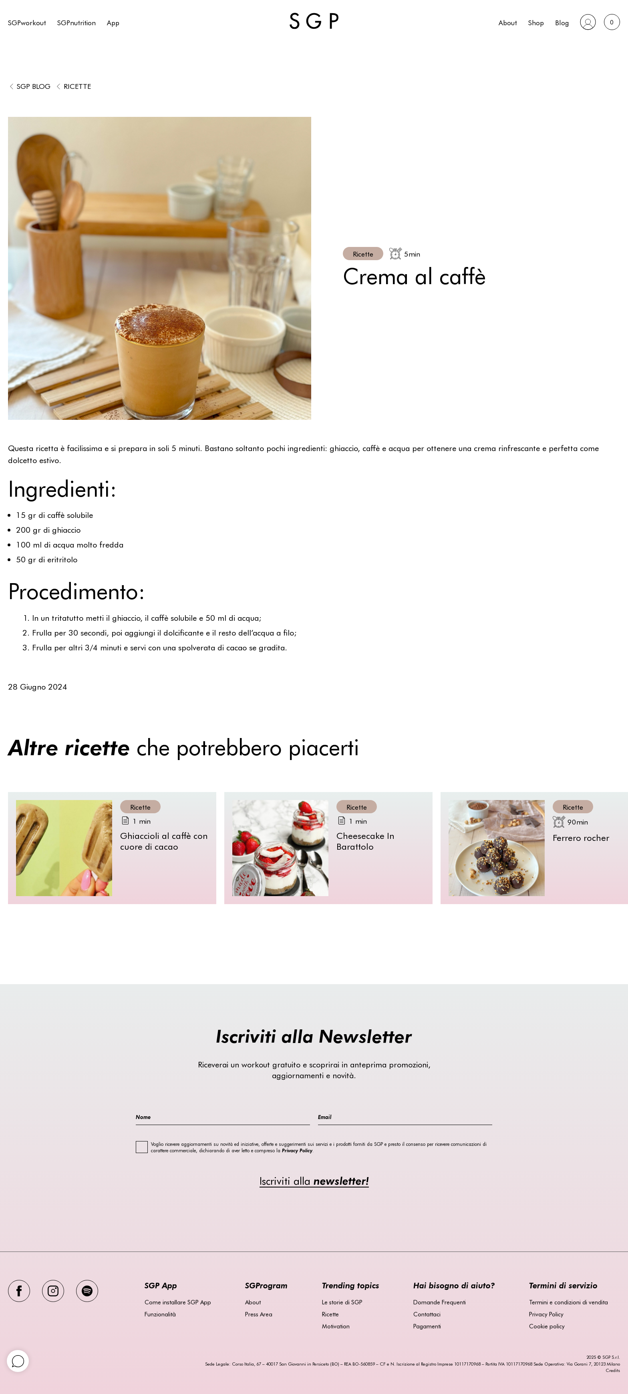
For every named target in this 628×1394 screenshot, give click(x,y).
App (113, 22)
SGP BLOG (33, 86)
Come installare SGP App (178, 1302)
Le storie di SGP (342, 1302)
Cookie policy (547, 1326)
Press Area (258, 1314)
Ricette (77, 86)
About (508, 22)
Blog (562, 22)
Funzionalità (160, 1314)
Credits (613, 1370)
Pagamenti (427, 1326)
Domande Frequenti (439, 1302)
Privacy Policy (546, 1314)
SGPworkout (27, 22)
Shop (536, 22)
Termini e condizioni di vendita (568, 1302)
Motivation (336, 1326)
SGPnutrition (76, 22)
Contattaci (427, 1314)
